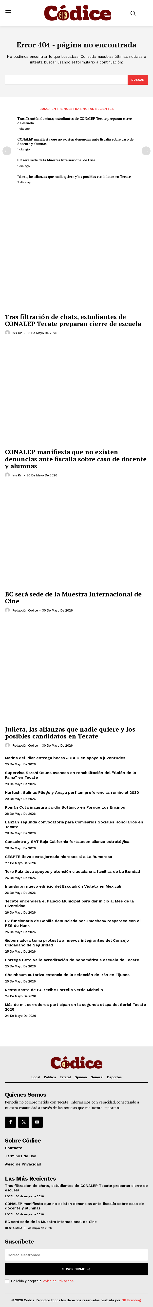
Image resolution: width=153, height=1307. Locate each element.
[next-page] (146, 150)
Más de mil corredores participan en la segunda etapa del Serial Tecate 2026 (75, 1007)
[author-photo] (8, 333)
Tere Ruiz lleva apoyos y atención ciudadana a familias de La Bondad (72, 871)
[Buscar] (138, 80)
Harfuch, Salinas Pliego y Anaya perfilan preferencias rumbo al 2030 (72, 792)
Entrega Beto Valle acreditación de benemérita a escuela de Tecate (72, 960)
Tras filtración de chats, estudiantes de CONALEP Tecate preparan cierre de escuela (74, 120)
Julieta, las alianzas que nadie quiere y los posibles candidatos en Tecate (74, 176)
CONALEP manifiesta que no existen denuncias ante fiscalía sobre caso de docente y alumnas (75, 141)
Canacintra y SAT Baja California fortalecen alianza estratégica (67, 841)
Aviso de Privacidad (58, 1281)
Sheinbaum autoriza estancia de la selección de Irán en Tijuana (67, 974)
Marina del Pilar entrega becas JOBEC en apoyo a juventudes (65, 758)
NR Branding (131, 1300)
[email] (76, 1255)
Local (9, 1196)
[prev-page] (6, 150)
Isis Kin (17, 333)
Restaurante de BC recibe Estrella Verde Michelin (54, 989)
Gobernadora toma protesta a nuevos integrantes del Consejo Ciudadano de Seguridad (67, 942)
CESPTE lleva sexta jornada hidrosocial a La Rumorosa (58, 856)
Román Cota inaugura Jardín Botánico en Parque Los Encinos (65, 807)
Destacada (13, 1228)
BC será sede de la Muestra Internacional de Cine (56, 160)
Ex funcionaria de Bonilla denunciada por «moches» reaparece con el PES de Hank (73, 923)
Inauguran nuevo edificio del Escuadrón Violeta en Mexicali (63, 886)
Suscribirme (76, 1269)
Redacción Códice (25, 610)
